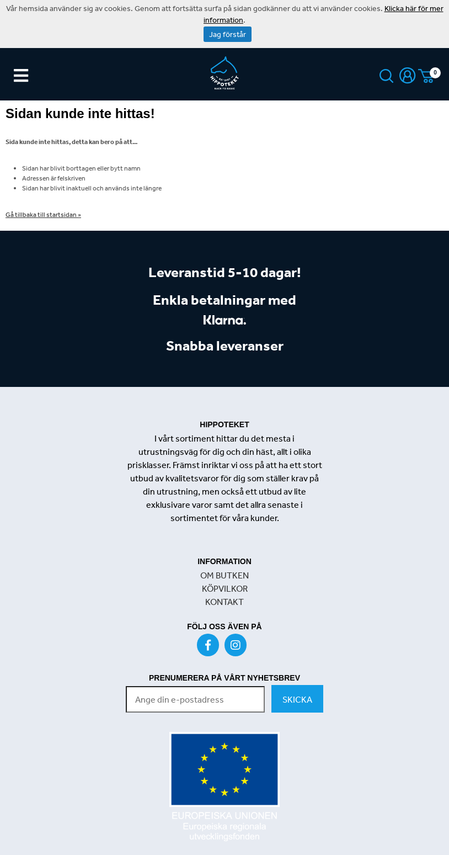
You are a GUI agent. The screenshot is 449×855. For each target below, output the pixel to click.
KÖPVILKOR (225, 588)
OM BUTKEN (224, 575)
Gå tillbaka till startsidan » (43, 214)
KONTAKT (224, 601)
